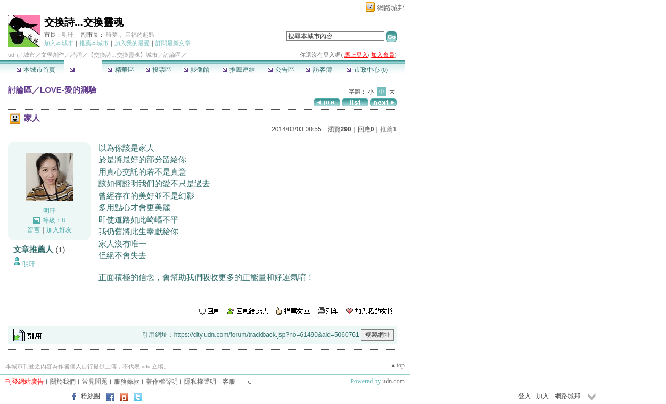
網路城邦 (391, 8)
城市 (29, 55)
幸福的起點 (139, 34)
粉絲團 (90, 396)
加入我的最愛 (132, 43)
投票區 (158, 69)
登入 (524, 396)
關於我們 (63, 381)
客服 (229, 381)
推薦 (388, 129)
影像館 (196, 69)
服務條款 (126, 381)
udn (13, 55)
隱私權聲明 (200, 381)
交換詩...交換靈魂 (84, 22)
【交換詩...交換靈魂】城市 (122, 55)
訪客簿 (319, 69)
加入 (542, 396)
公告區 (281, 69)
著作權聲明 (162, 381)
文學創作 (52, 55)
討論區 (83, 69)
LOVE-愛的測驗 (68, 89)
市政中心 (367, 69)
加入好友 (59, 230)
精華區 (121, 69)
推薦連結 (239, 69)
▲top (397, 365)
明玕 (67, 34)
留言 (33, 230)
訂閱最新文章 (173, 43)
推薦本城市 (94, 43)
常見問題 (95, 381)
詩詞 (76, 55)
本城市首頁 (36, 69)
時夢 (112, 34)
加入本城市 (58, 43)
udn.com (393, 381)
